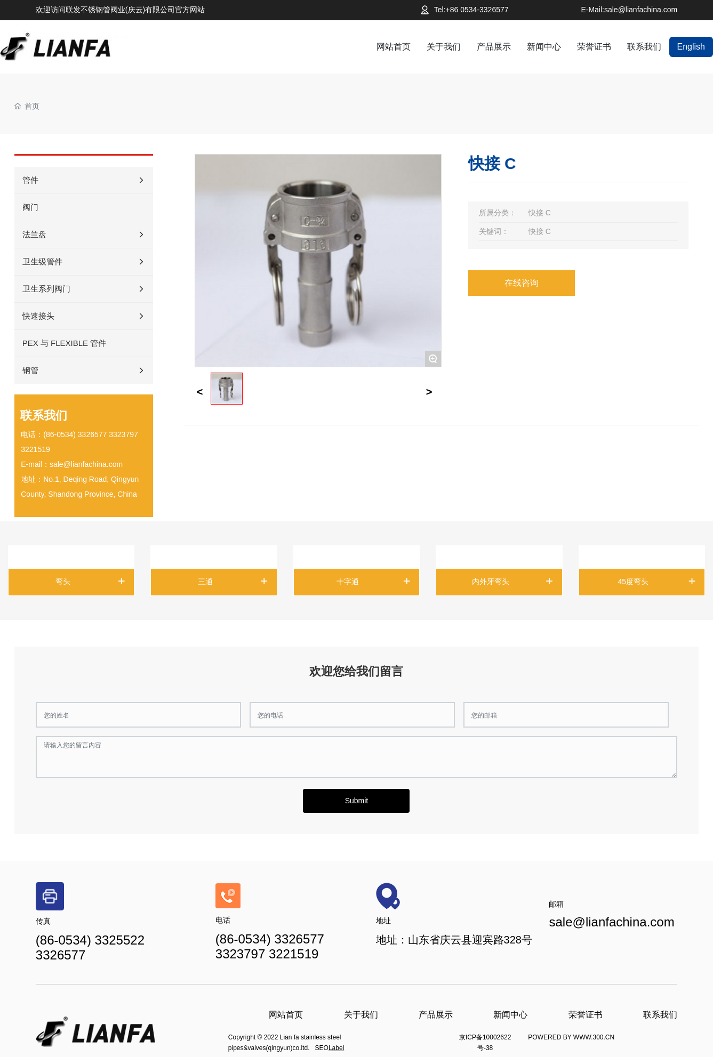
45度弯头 (633, 581)
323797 (125, 434)
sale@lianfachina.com (86, 464)
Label (336, 1048)
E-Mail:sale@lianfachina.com (629, 9)
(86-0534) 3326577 (75, 434)
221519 (37, 449)
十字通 (348, 581)
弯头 (62, 581)
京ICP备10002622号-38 (485, 1043)
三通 (205, 581)
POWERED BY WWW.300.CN (571, 1037)
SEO (322, 1048)
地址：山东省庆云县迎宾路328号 (454, 940)
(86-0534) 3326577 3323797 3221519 (269, 946)
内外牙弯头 (490, 581)
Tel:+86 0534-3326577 (471, 9)
